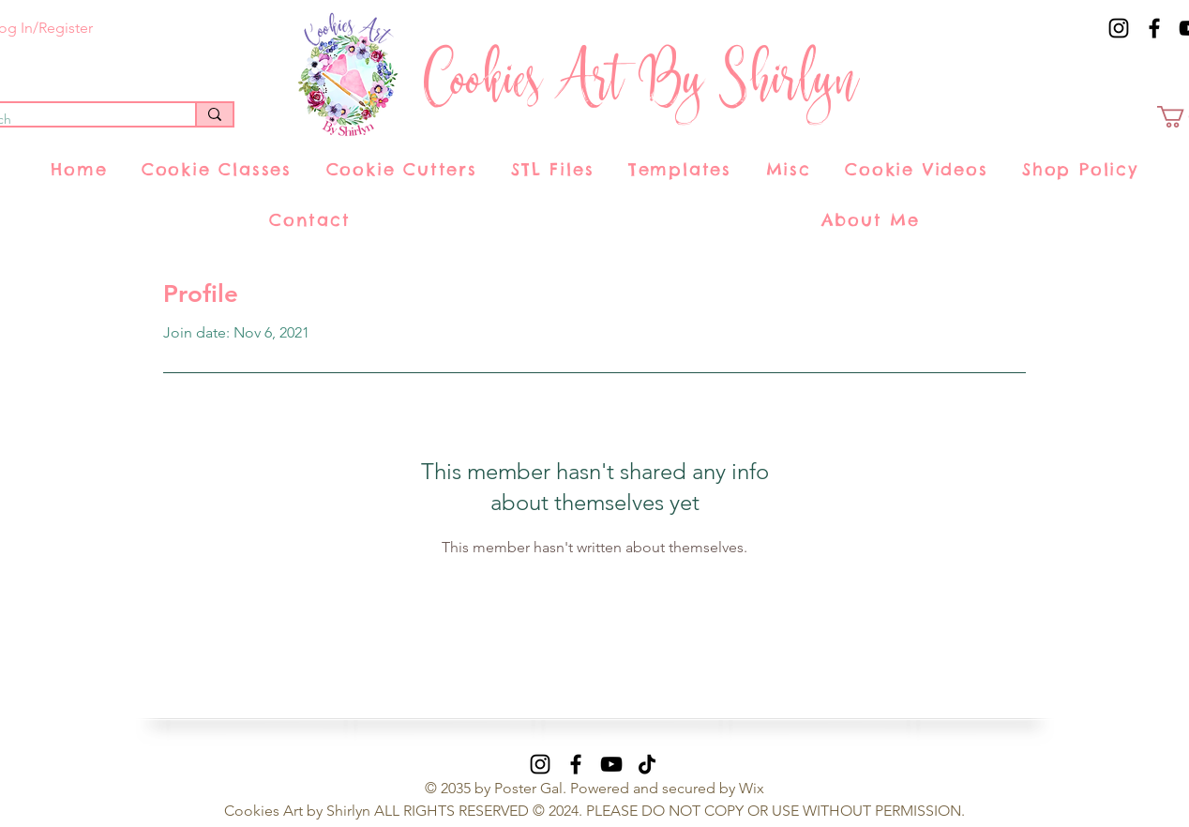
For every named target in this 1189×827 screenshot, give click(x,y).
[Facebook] (1154, 28)
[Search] (214, 114)
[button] (217, 169)
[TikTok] (647, 764)
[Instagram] (1119, 28)
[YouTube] (611, 764)
